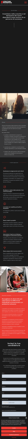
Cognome (4, 379)
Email (3, 392)
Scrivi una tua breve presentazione (9, 410)
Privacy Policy (14, 437)
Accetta (14, 428)
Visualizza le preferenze (14, 434)
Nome (3, 373)
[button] (26, 417)
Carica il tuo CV (5, 399)
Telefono (3, 386)
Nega (14, 431)
